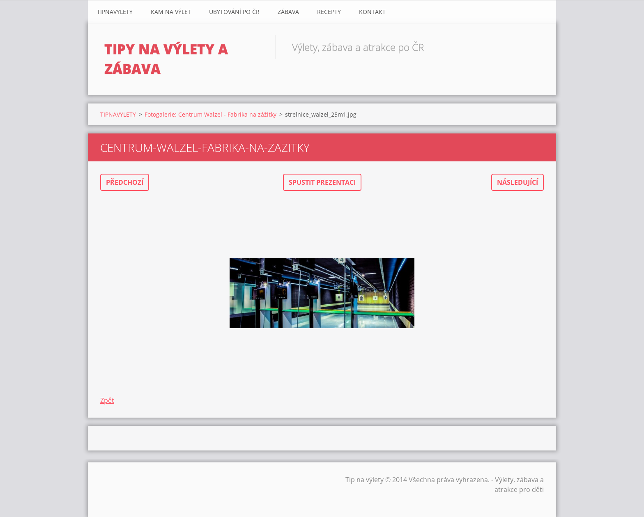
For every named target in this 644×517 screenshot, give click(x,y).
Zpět (107, 400)
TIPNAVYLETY (115, 12)
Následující (517, 182)
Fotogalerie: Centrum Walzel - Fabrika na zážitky (210, 114)
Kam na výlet (171, 12)
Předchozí (124, 182)
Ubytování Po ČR (234, 12)
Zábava (288, 12)
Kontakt (372, 12)
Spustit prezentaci (322, 182)
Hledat (535, 46)
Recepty (329, 12)
